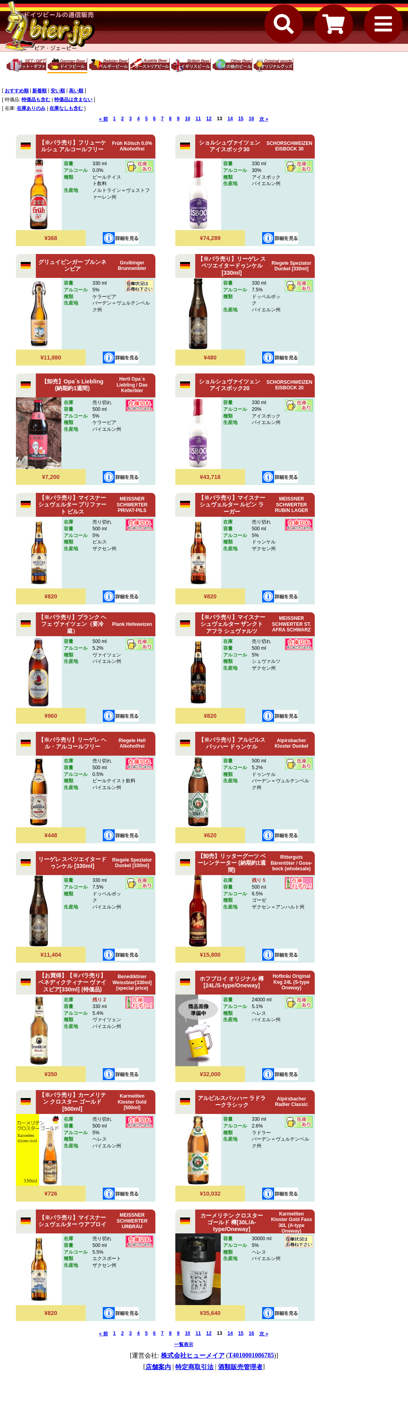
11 (198, 118)
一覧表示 (183, 1344)
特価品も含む (36, 99)
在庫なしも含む (66, 108)
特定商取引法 (194, 1367)
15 (240, 118)
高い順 (76, 91)
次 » (263, 119)
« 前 (103, 119)
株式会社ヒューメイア (193, 1355)
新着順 (39, 91)
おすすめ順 (17, 91)
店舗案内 (158, 1367)
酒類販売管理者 (240, 1367)
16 (251, 118)
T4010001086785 (251, 1355)
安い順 (58, 91)
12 (209, 118)
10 (187, 118)
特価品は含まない (73, 99)
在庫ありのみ (31, 108)
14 (230, 118)
